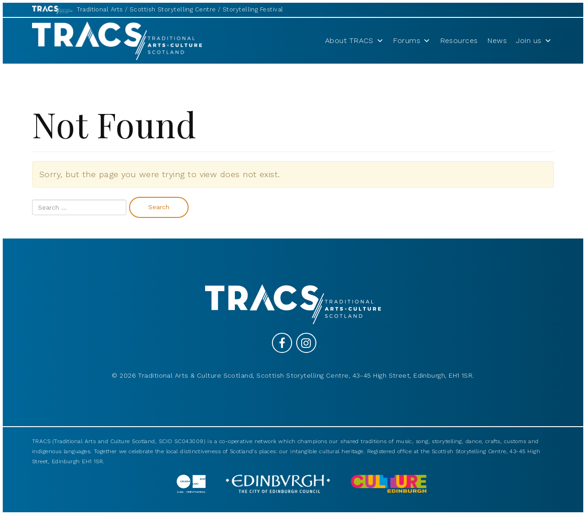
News (497, 40)
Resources (459, 40)
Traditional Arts (100, 9)
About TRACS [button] (354, 41)
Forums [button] (411, 41)
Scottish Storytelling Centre (173, 9)
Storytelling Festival (252, 9)
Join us (534, 41)
